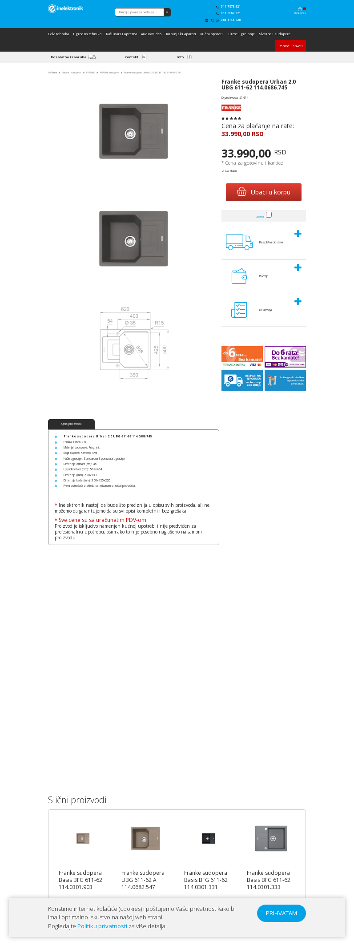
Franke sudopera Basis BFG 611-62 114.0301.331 (206, 880)
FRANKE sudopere (109, 72)
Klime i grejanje (241, 34)
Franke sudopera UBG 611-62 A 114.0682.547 (143, 880)
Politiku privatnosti (102, 926)
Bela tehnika (58, 34)
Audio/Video (151, 34)
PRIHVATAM (281, 913)
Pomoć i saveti (290, 46)
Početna (52, 72)
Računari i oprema (121, 34)
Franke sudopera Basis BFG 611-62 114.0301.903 (80, 880)
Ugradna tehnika (87, 34)
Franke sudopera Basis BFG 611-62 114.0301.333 (268, 880)
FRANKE (90, 72)
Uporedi (260, 216)
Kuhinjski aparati (181, 34)
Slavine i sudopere (274, 34)
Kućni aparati (211, 34)
